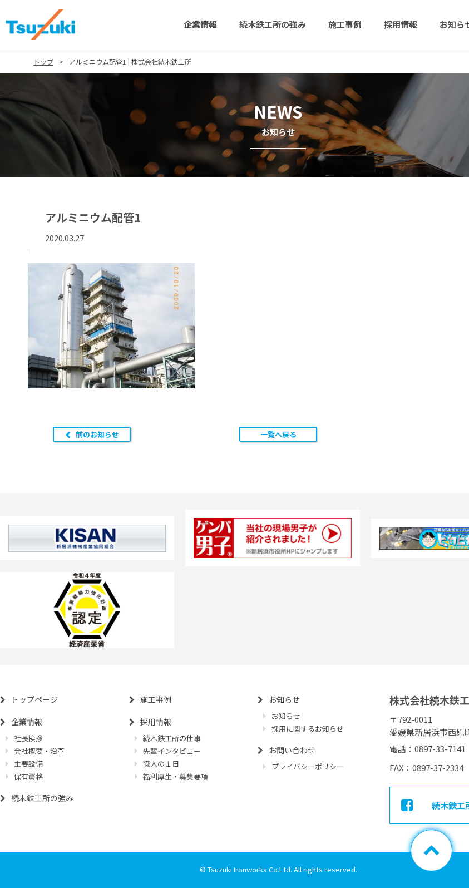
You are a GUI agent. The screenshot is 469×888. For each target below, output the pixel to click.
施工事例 (345, 24)
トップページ (34, 699)
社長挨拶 (28, 738)
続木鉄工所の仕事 (172, 738)
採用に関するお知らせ (307, 728)
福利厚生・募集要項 (175, 776)
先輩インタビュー (172, 751)
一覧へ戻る (278, 434)
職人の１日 (161, 763)
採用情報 (400, 24)
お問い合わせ (292, 750)
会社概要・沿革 (39, 751)
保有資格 (28, 776)
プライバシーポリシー (307, 766)
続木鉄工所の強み (272, 24)
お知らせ (284, 699)
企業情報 (200, 24)
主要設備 (28, 763)
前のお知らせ (97, 434)
